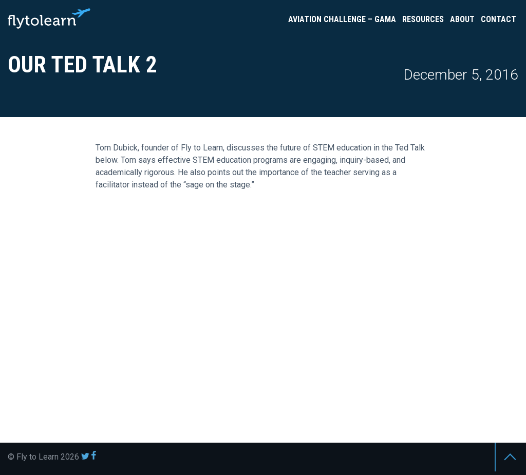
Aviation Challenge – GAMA (342, 19)
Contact (498, 19)
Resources (423, 19)
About (462, 19)
